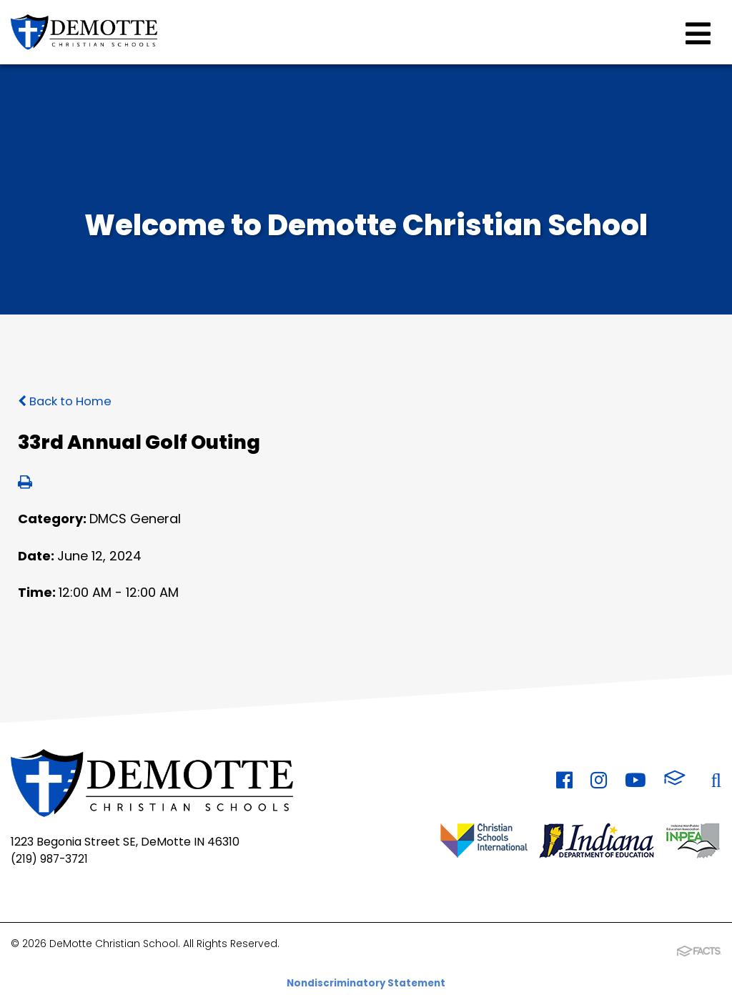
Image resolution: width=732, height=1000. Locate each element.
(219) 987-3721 (51, 857)
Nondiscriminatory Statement (366, 978)
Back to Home (69, 401)
